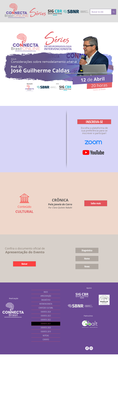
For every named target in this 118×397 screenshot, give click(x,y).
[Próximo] (104, 64)
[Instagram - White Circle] (91, 348)
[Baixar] (24, 264)
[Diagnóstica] (86, 250)
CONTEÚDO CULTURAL (46, 307)
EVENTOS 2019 (46, 331)
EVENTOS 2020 (46, 327)
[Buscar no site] (99, 11)
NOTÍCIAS (46, 335)
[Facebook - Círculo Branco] (87, 348)
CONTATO (46, 339)
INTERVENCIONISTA (45, 303)
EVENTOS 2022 (46, 319)
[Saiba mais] (95, 203)
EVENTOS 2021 (46, 323)
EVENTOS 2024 (46, 311)
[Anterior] (13, 64)
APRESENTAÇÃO (46, 295)
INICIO (46, 292)
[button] (94, 121)
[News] (86, 266)
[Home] (86, 258)
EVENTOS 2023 (46, 315)
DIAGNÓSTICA (45, 299)
